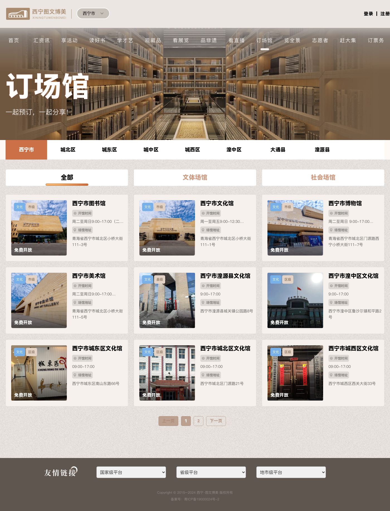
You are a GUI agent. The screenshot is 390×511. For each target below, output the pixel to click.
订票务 (376, 40)
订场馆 (264, 40)
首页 (14, 40)
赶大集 (348, 40)
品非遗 (209, 40)
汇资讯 (41, 40)
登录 (368, 13)
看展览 (181, 40)
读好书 (97, 40)
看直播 (236, 40)
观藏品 (153, 40)
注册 (385, 13)
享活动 (69, 40)
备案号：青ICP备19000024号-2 (195, 499)
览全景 (292, 40)
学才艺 (125, 40)
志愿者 (320, 40)
